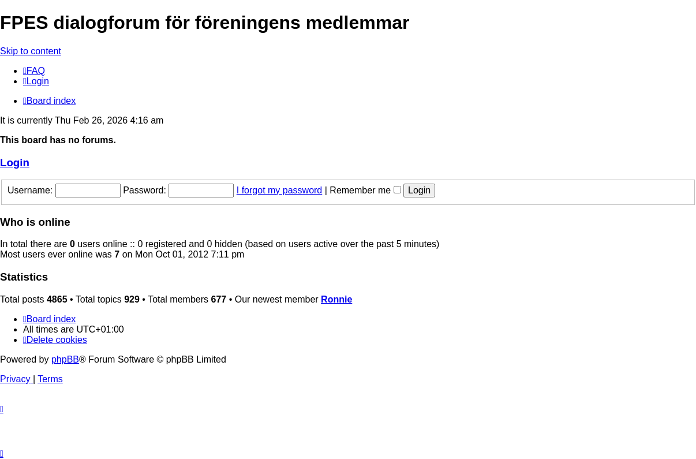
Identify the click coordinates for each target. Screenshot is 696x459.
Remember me (365, 190)
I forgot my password (280, 190)
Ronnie (336, 299)
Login (14, 162)
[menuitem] (34, 71)
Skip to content (30, 51)
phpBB (65, 359)
